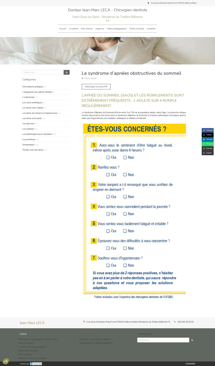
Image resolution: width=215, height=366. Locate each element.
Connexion (190, 363)
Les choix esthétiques (32, 102)
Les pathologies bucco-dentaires (37, 134)
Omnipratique (28, 144)
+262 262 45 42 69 (185, 322)
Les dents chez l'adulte (32, 108)
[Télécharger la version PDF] (96, 86)
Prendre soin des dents (32, 150)
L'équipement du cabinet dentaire (37, 92)
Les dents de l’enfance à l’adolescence (39, 113)
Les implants (28, 129)
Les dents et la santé (31, 118)
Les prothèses (29, 139)
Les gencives (28, 123)
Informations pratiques (32, 86)
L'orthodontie (28, 97)
